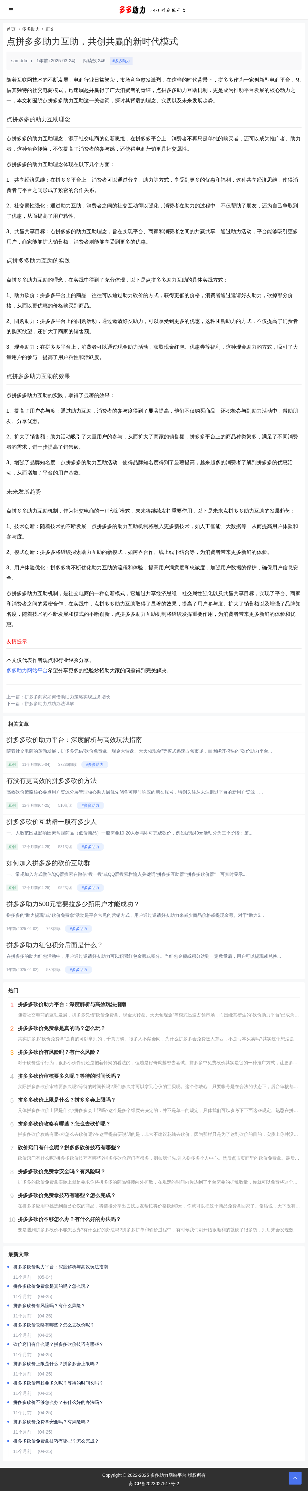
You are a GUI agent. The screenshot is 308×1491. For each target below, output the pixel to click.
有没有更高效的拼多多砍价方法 (51, 780)
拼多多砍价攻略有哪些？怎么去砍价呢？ (53, 1324)
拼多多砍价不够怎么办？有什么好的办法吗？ (58, 1402)
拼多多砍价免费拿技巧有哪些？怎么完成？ (56, 1441)
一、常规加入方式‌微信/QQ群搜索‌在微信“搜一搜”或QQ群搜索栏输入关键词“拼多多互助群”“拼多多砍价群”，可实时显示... (126, 874)
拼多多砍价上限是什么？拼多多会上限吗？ (56, 1363)
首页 (10, 29)
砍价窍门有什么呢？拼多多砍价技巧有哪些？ (58, 1344)
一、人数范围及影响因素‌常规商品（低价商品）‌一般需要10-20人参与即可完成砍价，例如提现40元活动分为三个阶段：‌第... (129, 833)
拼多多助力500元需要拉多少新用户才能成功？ (73, 903)
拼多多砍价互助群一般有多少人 (51, 821)
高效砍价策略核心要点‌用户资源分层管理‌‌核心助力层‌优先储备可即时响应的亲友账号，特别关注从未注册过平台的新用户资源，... (134, 792)
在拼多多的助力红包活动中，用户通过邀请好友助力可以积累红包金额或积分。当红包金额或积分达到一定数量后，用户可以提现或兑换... (143, 956)
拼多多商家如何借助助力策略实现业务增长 (67, 696)
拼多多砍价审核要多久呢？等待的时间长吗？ (58, 1383)
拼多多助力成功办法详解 (49, 703)
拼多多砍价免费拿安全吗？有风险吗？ (51, 1421)
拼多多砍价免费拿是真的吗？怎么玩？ (51, 1286)
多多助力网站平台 (27, 670)
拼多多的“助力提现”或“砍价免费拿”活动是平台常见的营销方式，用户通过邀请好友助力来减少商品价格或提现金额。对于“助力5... (135, 915)
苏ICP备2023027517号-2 (154, 1483)
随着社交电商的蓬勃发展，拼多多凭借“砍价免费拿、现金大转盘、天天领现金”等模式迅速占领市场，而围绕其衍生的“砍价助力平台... (139, 751)
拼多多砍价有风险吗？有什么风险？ (49, 1305)
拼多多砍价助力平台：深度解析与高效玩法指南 (74, 739)
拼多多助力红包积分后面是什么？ (54, 944)
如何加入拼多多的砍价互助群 (48, 862)
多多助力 (31, 29)
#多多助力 (121, 61)
